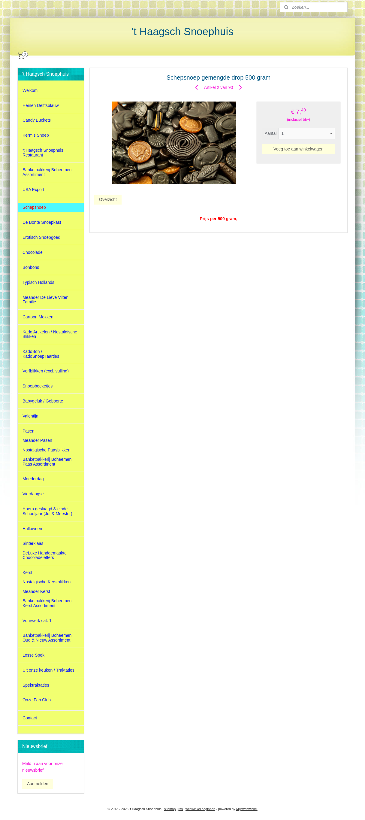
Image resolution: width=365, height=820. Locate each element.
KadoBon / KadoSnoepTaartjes (41, 353)
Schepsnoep (34, 207)
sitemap (170, 809)
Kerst (27, 572)
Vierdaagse (33, 493)
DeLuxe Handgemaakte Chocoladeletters (45, 555)
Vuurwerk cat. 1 (37, 620)
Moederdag (33, 478)
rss (180, 809)
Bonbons (31, 267)
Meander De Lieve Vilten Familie (45, 299)
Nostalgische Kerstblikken (47, 581)
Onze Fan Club (37, 699)
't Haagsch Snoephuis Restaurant (43, 152)
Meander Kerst (36, 591)
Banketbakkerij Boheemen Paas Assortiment (47, 461)
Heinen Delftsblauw (41, 105)
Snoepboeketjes (38, 386)
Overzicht (107, 199)
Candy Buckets (37, 120)
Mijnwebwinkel (247, 809)
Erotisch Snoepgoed (41, 237)
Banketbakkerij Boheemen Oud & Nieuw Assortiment (47, 637)
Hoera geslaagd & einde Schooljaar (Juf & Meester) (47, 511)
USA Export (33, 189)
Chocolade (33, 252)
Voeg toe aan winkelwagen (298, 149)
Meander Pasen (37, 440)
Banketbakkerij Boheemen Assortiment (47, 172)
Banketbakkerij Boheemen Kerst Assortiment (47, 603)
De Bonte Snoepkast (42, 222)
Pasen (29, 431)
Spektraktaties (36, 685)
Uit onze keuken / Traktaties (48, 670)
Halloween (32, 528)
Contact (30, 717)
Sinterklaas (33, 543)
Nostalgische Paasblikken (47, 450)
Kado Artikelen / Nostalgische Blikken (50, 334)
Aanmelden (37, 783)
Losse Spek (33, 655)
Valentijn (30, 416)
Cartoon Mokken (38, 316)
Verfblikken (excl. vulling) (46, 371)
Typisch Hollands (38, 282)
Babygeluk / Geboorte (43, 401)
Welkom (30, 90)
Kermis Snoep (36, 135)
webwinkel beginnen (200, 809)
